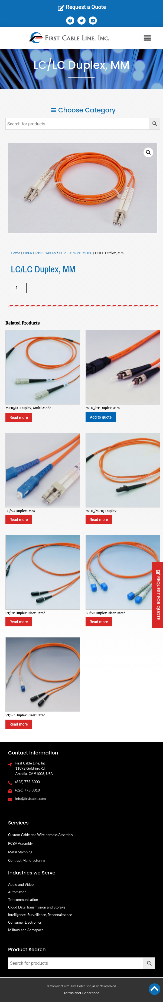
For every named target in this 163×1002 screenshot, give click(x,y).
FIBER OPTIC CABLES (39, 253)
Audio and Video (21, 884)
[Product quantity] (19, 288)
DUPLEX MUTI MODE (75, 253)
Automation (17, 892)
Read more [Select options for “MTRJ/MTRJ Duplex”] (99, 519)
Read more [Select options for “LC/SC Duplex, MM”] (18, 519)
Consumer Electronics (25, 922)
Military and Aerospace (25, 930)
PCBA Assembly (20, 843)
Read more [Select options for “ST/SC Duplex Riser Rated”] (18, 724)
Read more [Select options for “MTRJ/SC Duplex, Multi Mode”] (18, 417)
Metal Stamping (20, 852)
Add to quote (101, 417)
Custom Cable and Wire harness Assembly (40, 835)
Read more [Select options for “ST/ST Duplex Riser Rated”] (18, 622)
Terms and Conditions (81, 993)
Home (15, 253)
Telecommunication (23, 899)
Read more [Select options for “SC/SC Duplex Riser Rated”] (99, 622)
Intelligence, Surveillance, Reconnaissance (40, 915)
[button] (147, 38)
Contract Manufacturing (26, 860)
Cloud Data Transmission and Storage (36, 907)
